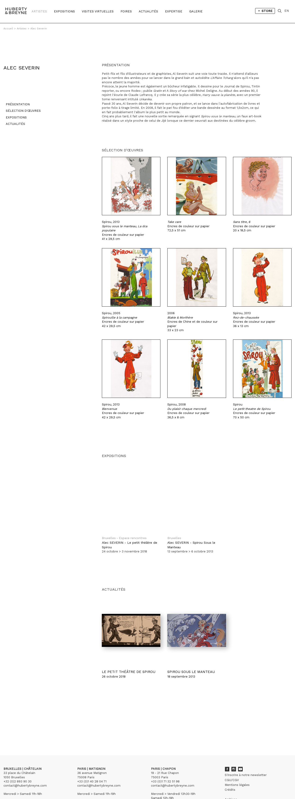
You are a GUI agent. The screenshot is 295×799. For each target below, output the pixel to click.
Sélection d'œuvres (20, 91)
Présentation (15, 85)
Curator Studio (106, 785)
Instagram (233, 747)
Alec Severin (38, 28)
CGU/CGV (232, 758)
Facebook (227, 747)
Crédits (230, 768)
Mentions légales (237, 763)
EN (288, 11)
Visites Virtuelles (98, 11)
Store (266, 11)
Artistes (39, 11)
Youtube (240, 747)
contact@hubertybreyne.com (25, 764)
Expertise (173, 11)
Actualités (148, 11)
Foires (126, 11)
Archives (231, 777)
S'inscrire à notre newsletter (246, 753)
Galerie (196, 11)
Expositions (64, 11)
